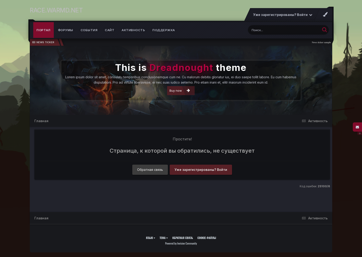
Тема (164, 238)
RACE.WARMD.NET (56, 10)
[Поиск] (275, 30)
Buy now (179, 90)
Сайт (109, 30)
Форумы (65, 30)
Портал (43, 30)
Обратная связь (150, 170)
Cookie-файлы (206, 238)
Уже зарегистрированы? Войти (282, 15)
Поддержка (163, 30)
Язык (150, 238)
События (89, 30)
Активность (133, 30)
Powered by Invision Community (181, 243)
